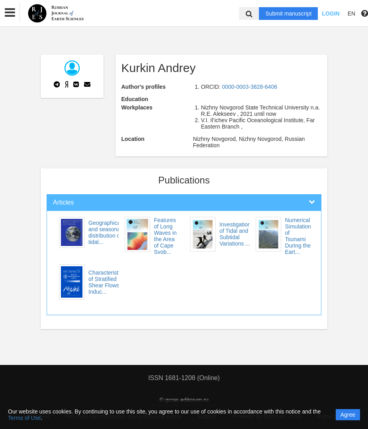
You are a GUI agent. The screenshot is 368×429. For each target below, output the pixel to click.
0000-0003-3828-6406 (249, 87)
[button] (10, 13)
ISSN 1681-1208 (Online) (184, 377)
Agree (348, 414)
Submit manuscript (288, 13)
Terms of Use (24, 418)
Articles (63, 202)
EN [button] (351, 13)
